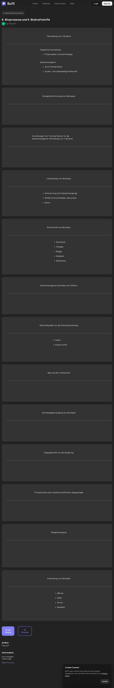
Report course (8, 662)
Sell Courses (60, 3)
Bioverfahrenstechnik (13, 13)
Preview (24, 631)
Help (72, 3)
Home (35, 3)
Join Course (8, 631)
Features (46, 3)
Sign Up (107, 3)
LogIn (96, 3)
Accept (104, 681)
